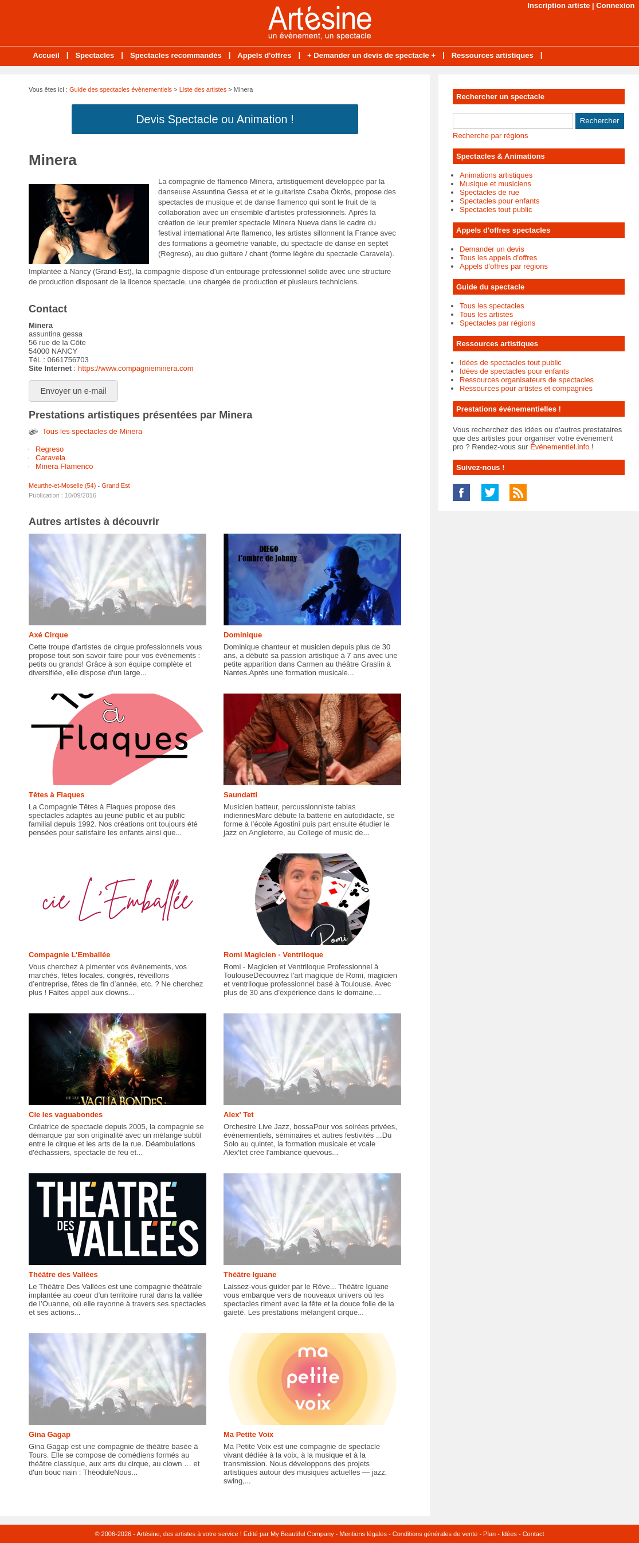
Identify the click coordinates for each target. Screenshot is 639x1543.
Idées (509, 1533)
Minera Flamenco (64, 466)
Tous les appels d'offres (498, 257)
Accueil (46, 55)
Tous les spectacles (492, 305)
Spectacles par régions (497, 323)
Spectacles (94, 55)
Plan (489, 1533)
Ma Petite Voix (248, 1434)
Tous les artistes (486, 314)
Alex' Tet (239, 1114)
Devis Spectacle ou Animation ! (215, 119)
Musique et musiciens (495, 183)
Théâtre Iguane (250, 1274)
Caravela (50, 457)
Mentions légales (363, 1533)
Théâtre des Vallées (63, 1274)
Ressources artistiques (493, 55)
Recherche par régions (490, 135)
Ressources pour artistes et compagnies (526, 388)
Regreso (50, 449)
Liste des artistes (203, 89)
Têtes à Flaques (57, 794)
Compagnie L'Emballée (70, 954)
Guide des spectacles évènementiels (120, 89)
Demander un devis (492, 249)
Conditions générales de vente (435, 1533)
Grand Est (115, 485)
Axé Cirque (48, 634)
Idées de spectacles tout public (511, 362)
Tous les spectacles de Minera (92, 431)
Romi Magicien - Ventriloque (273, 954)
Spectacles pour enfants (499, 201)
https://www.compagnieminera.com (136, 368)
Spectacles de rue (489, 192)
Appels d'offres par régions (504, 266)
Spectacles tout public (496, 209)
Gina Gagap (49, 1434)
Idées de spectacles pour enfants (514, 371)
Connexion (615, 5)
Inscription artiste (558, 5)
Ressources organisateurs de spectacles (527, 379)
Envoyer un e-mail (74, 390)
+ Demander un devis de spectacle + (371, 55)
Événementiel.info (559, 446)
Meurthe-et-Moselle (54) (62, 485)
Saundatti (240, 794)
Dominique (243, 634)
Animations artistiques (496, 175)
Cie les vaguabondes (66, 1114)
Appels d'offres (264, 55)
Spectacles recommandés (176, 55)
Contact (533, 1533)
